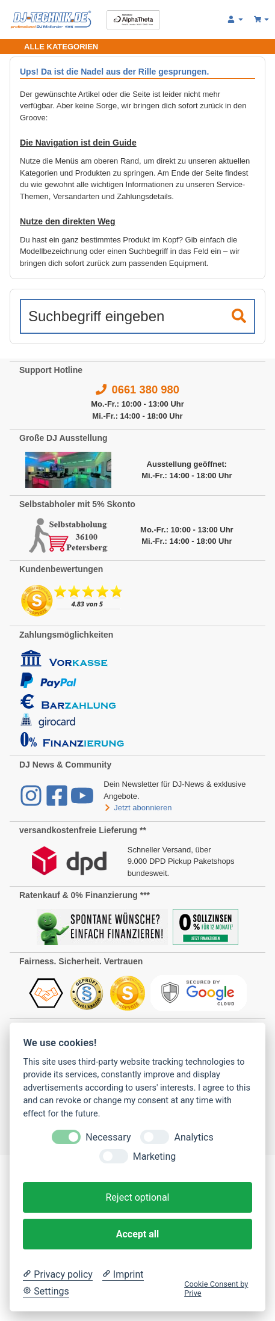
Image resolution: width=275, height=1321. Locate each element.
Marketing (154, 1156)
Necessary (108, 1137)
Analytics (193, 1137)
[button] (236, 20)
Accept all (137, 1234)
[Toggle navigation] (54, 46)
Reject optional (137, 1197)
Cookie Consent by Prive (216, 1288)
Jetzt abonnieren (137, 807)
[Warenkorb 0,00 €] (262, 20)
